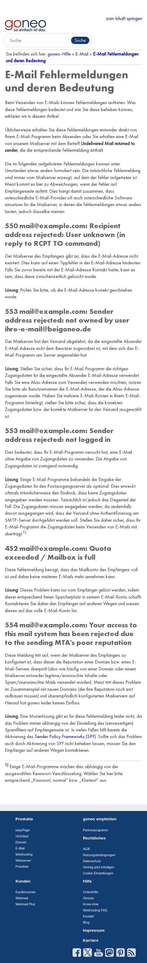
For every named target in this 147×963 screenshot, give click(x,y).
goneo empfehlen (99, 819)
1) (24, 532)
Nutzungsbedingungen (99, 855)
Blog (86, 922)
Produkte (24, 819)
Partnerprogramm (95, 830)
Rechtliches (94, 838)
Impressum (93, 930)
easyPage (22, 830)
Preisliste (22, 866)
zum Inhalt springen (124, 18)
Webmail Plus (25, 904)
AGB (86, 849)
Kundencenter (25, 892)
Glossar (88, 898)
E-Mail (81, 54)
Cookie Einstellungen (98, 873)
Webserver (23, 860)
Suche (80, 40)
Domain (21, 842)
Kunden (23, 881)
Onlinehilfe (90, 892)
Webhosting (23, 854)
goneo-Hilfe (59, 54)
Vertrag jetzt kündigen (98, 867)
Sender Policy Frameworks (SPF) (65, 736)
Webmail (21, 898)
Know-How (91, 904)
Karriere (90, 940)
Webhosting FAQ (95, 910)
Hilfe (87, 881)
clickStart (22, 836)
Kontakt (88, 916)
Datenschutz (92, 861)
